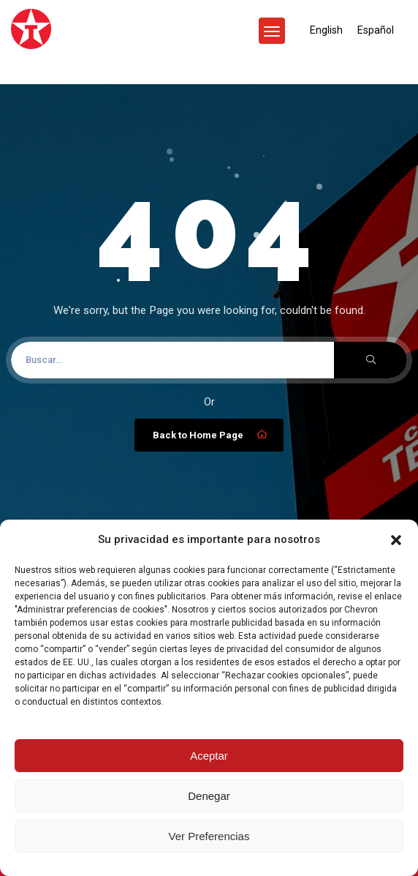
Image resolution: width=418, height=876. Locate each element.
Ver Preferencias (209, 836)
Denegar (209, 796)
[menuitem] (326, 30)
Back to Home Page (211, 434)
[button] (396, 540)
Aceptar (209, 755)
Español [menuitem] (375, 30)
